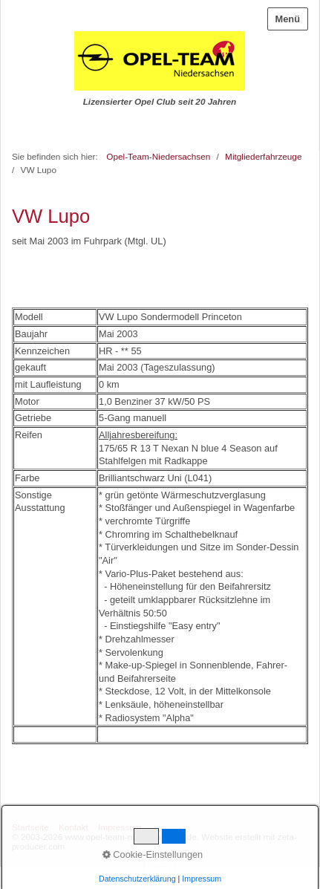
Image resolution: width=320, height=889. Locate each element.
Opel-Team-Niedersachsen (158, 156)
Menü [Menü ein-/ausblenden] (287, 19)
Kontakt (73, 827)
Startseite (30, 827)
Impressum (119, 827)
